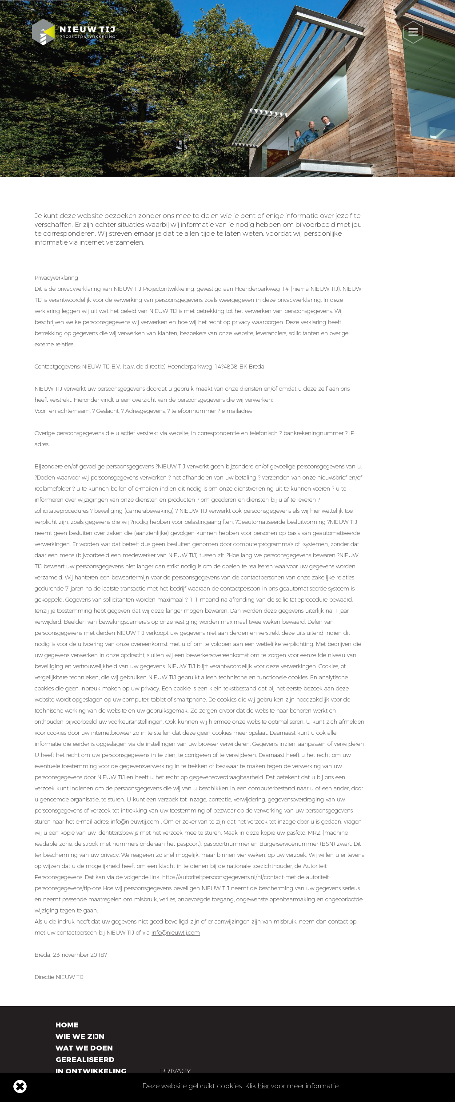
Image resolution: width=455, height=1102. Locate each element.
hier (263, 1086)
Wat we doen (84, 1048)
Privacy (175, 1071)
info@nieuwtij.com (176, 932)
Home (67, 1025)
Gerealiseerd (85, 1059)
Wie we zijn (80, 1036)
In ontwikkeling (91, 1071)
